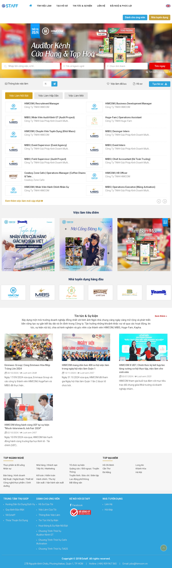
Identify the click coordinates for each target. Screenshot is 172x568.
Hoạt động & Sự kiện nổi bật (53, 525)
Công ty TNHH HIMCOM (36, 107)
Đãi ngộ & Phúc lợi (121, 6)
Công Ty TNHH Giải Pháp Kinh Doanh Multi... (46, 121)
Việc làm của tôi (47, 509)
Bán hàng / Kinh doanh (14, 475)
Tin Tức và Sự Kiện (48, 520)
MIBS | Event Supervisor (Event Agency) (45, 145)
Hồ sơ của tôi (46, 504)
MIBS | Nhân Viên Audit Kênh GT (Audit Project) (49, 117)
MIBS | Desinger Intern (117, 131)
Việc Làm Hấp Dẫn (48, 95)
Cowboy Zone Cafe (34, 180)
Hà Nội (139, 472)
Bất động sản (75, 482)
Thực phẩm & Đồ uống (14, 465)
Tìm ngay (159, 66)
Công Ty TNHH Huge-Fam (118, 121)
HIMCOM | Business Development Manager (128, 103)
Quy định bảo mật (15, 509)
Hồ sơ (137, 83)
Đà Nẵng (107, 472)
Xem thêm (161, 316)
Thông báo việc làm (49, 515)
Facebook (76, 505)
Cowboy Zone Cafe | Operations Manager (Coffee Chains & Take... (55, 175)
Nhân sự (7, 468)
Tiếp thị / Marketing (45, 468)
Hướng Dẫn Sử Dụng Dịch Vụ (20, 504)
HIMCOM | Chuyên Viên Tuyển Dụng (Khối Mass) (49, 131)
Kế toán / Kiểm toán (45, 475)
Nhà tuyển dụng (159, 17)
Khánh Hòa (141, 468)
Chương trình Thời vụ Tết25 (53, 548)
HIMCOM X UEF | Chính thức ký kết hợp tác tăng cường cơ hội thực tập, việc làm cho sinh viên (142, 368)
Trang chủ (31, 6)
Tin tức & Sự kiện (82, 6)
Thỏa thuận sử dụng (17, 520)
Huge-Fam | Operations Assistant (123, 117)
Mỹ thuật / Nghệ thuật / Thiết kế (18, 479)
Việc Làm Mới (76, 95)
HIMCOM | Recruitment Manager (41, 103)
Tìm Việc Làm (44, 6)
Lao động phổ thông (79, 479)
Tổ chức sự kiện (77, 465)
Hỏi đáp (109, 509)
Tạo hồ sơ (159, 84)
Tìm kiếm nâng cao (158, 72)
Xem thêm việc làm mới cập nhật (24, 201)
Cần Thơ (106, 468)
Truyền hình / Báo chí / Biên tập (84, 475)
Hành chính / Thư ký (45, 479)
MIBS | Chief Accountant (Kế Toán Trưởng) (127, 159)
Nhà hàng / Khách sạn (46, 465)
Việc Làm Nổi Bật (18, 95)
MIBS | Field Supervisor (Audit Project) (45, 159)
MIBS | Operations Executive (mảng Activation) (130, 187)
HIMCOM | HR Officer (116, 173)
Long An (140, 465)
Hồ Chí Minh (108, 465)
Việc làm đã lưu (116, 83)
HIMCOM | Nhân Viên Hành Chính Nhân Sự (46, 187)
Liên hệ (101, 6)
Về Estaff (10, 515)
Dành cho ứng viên (135, 17)
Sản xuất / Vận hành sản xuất (50, 482)
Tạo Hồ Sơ (62, 6)
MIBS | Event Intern (115, 145)
